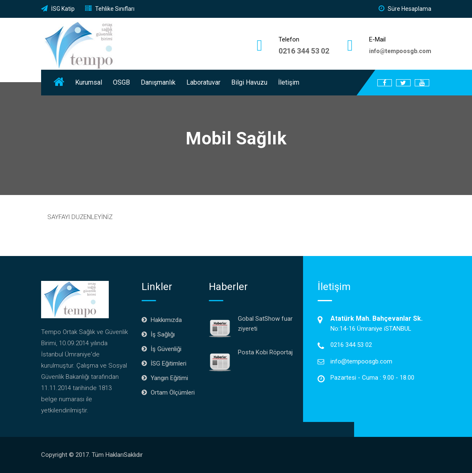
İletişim (288, 82)
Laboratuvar (203, 82)
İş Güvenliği (166, 349)
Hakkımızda (166, 320)
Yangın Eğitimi (169, 378)
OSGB (121, 82)
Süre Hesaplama (405, 8)
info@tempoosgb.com (361, 361)
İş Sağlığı (163, 334)
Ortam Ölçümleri (173, 392)
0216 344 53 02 (304, 50)
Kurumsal (88, 82)
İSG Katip (58, 8)
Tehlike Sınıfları (110, 8)
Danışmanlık (158, 82)
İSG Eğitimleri (168, 363)
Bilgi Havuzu (249, 82)
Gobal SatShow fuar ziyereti (265, 323)
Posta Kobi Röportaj (265, 352)
